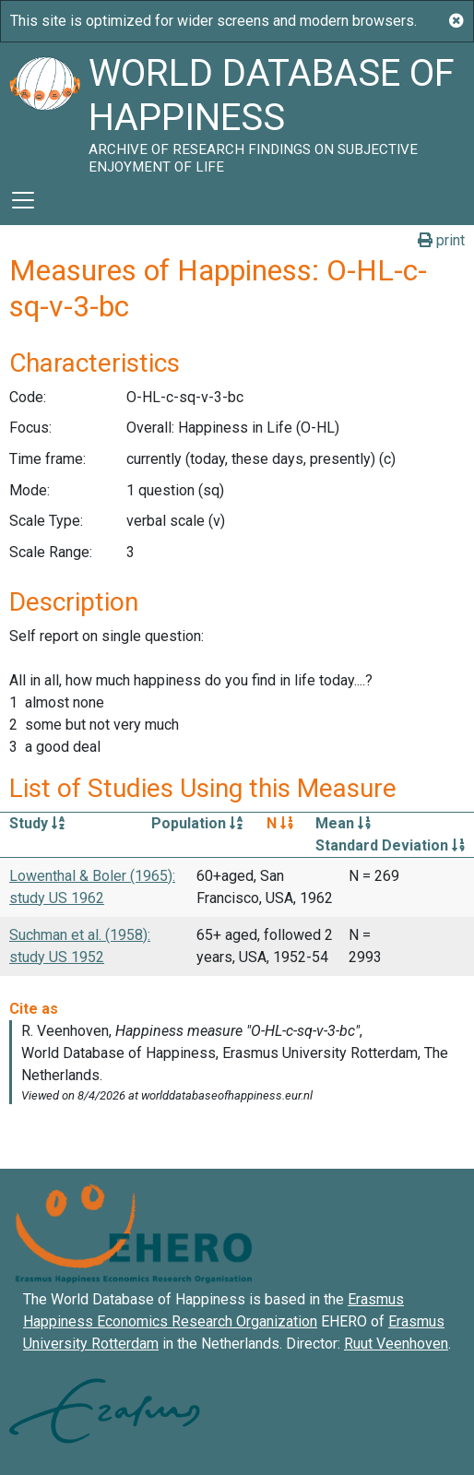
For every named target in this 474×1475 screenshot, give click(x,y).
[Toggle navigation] (23, 200)
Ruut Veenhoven (396, 1343)
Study (37, 823)
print (441, 240)
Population (197, 823)
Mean (343, 823)
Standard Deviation (390, 845)
